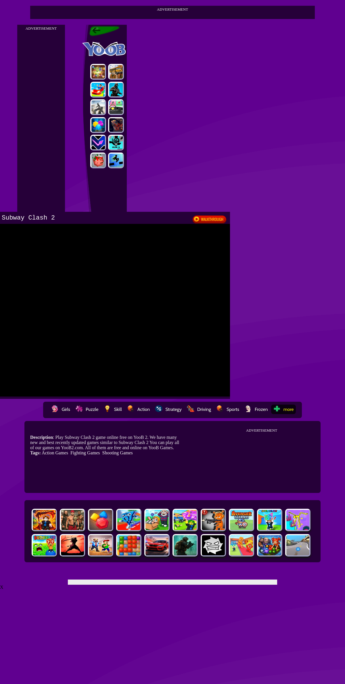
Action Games (55, 452)
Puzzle (86, 409)
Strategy (168, 409)
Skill (112, 409)
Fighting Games (85, 452)
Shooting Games (117, 452)
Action (138, 409)
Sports (227, 409)
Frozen (256, 409)
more (283, 409)
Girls (60, 409)
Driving (199, 409)
